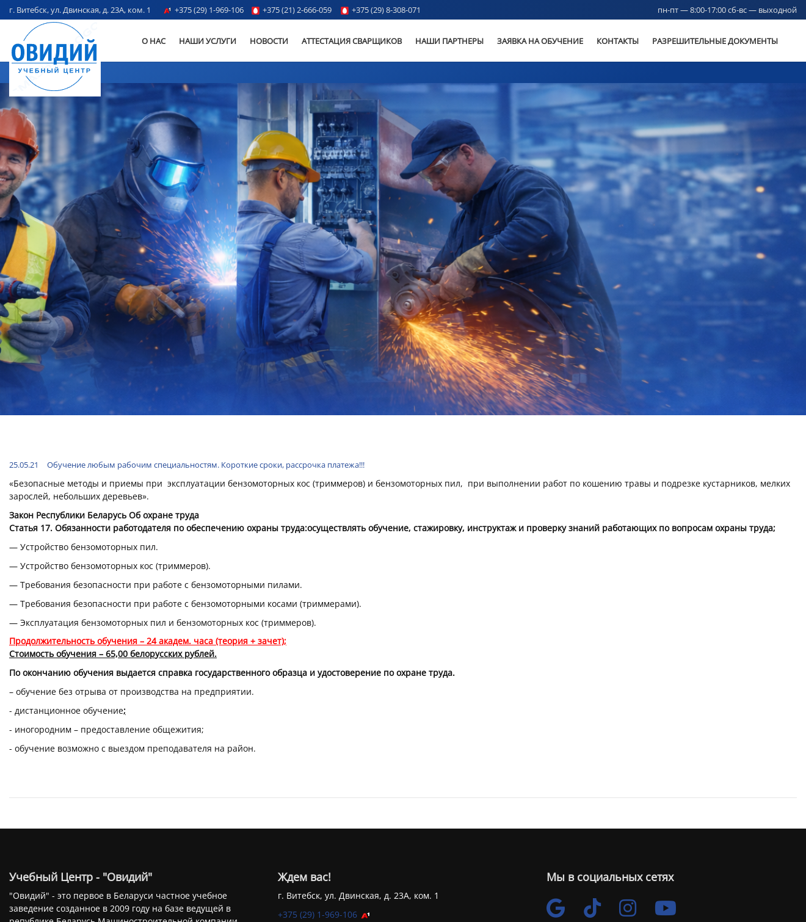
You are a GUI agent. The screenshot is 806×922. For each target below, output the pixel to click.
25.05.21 (23, 464)
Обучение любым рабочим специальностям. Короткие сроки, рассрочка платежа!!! (206, 464)
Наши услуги (207, 40)
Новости (269, 40)
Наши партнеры (449, 40)
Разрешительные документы (715, 40)
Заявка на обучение (540, 40)
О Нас (153, 40)
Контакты (618, 40)
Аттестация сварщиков (352, 40)
